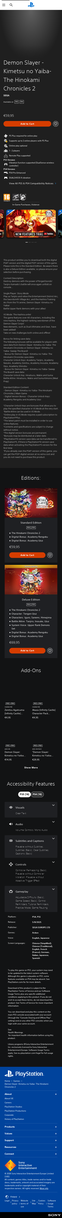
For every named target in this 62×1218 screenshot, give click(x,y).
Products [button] (31, 1126)
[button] (31, 224)
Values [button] (31, 1133)
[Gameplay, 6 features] (31, 899)
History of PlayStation (14, 1119)
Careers (8, 1102)
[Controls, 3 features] (31, 872)
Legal (7, 1200)
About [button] (31, 1094)
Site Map (34, 1202)
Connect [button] (31, 1153)
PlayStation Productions (15, 1110)
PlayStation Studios (13, 1106)
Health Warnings (15, 1032)
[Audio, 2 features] (31, 826)
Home (7, 1081)
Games (16, 1081)
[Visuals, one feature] (31, 810)
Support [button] (31, 1140)
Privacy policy (15, 1202)
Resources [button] (31, 1147)
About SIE (9, 1098)
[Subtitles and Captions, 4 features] (31, 846)
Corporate (9, 1115)
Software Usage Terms (52, 1203)
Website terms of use (24, 1203)
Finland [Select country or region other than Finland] (13, 1197)
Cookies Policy (41, 1202)
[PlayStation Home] (31, 4)
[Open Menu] (3, 5)
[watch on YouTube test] (48, 234)
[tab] (24, 794)
